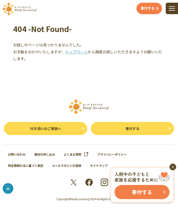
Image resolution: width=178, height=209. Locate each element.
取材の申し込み (44, 154)
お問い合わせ (17, 154)
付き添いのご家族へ (45, 128)
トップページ (76, 51)
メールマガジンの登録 (66, 165)
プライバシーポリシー (112, 154)
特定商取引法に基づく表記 (25, 165)
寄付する (132, 128)
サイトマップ (99, 165)
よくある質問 (76, 154)
